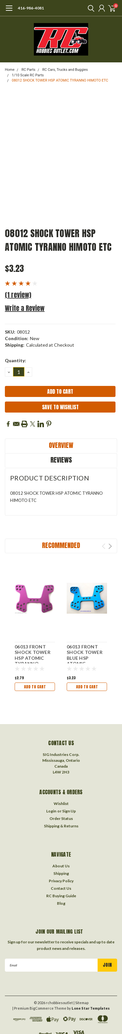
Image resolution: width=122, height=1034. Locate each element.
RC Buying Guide (61, 895)
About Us (61, 865)
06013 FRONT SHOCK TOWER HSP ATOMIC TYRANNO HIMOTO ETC (32, 658)
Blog (61, 903)
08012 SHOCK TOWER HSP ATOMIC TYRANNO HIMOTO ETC (60, 80)
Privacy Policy (61, 880)
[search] (89, 8)
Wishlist (61, 803)
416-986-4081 (31, 8)
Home (10, 70)
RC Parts (28, 70)
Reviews (61, 460)
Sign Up (69, 811)
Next (110, 546)
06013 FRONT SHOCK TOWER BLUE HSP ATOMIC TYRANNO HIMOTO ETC (84, 661)
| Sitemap (81, 1003)
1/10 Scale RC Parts (28, 75)
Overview (61, 445)
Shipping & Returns (61, 825)
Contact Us (61, 888)
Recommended (61, 545)
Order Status (61, 818)
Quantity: (15, 360)
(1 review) (18, 295)
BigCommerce (42, 1008)
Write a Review (25, 308)
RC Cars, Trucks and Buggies (65, 70)
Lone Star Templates (91, 1008)
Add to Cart (35, 687)
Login (51, 811)
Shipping (61, 873)
